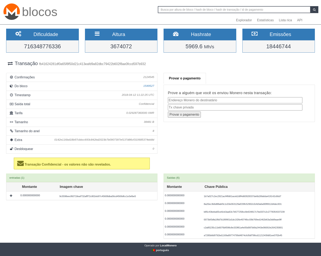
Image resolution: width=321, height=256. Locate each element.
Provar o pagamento (185, 78)
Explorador (244, 20)
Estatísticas (265, 20)
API (299, 20)
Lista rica (285, 20)
